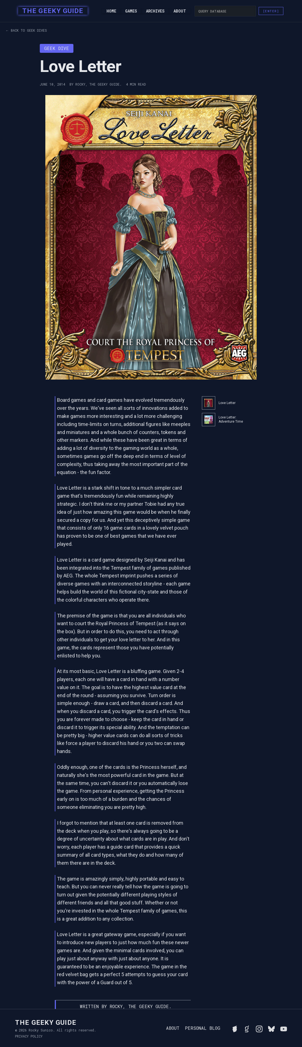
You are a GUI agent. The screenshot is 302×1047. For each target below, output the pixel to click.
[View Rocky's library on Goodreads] (247, 1028)
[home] (51, 11)
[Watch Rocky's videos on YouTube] (283, 1028)
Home (111, 11)
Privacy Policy (29, 1036)
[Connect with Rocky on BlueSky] (271, 1028)
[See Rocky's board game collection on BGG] (234, 1028)
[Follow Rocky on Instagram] (259, 1028)
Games (131, 11)
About (180, 11)
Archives (155, 11)
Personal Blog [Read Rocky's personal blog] (202, 1028)
